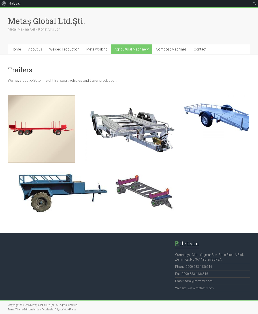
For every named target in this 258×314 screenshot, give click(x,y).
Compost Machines (171, 49)
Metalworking (96, 49)
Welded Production (64, 49)
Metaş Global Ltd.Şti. (46, 20)
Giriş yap (15, 3)
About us (35, 49)
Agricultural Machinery (132, 49)
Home (16, 49)
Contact (200, 49)
